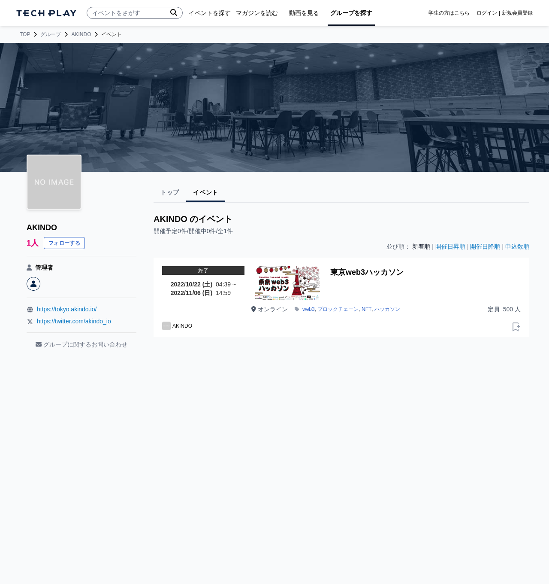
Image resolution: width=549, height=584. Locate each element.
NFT (366, 309)
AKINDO (81, 34)
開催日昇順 (450, 246)
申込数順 (517, 246)
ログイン (487, 13)
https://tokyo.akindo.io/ (67, 309)
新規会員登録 (517, 13)
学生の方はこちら (449, 13)
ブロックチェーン (338, 309)
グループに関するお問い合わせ (81, 344)
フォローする (64, 243)
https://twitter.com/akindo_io (74, 321)
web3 (308, 309)
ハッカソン (387, 309)
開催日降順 (485, 246)
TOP (25, 34)
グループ (50, 34)
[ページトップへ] (46, 13)
